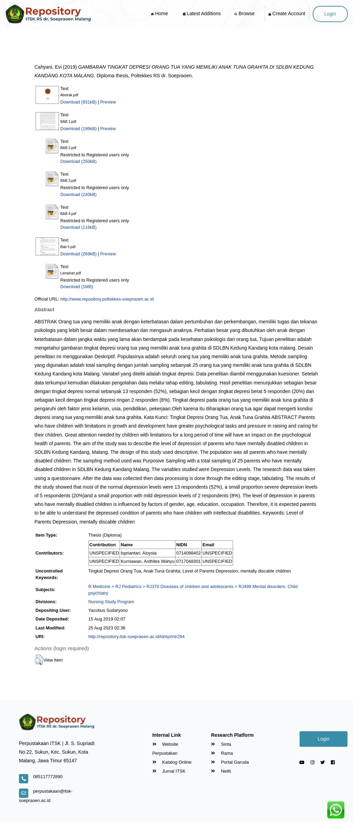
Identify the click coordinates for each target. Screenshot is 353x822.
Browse (245, 13)
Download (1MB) (76, 286)
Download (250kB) (78, 161)
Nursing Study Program (111, 601)
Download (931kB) (78, 102)
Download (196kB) (78, 128)
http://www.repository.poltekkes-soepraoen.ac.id (107, 299)
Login (330, 14)
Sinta (221, 744)
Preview (108, 102)
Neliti (221, 771)
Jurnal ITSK (169, 771)
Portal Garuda (230, 762)
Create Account (287, 13)
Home (160, 13)
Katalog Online (172, 762)
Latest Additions (202, 13)
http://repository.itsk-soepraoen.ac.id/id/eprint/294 (136, 636)
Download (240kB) (78, 194)
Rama (222, 753)
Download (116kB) (78, 227)
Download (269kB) (78, 253)
